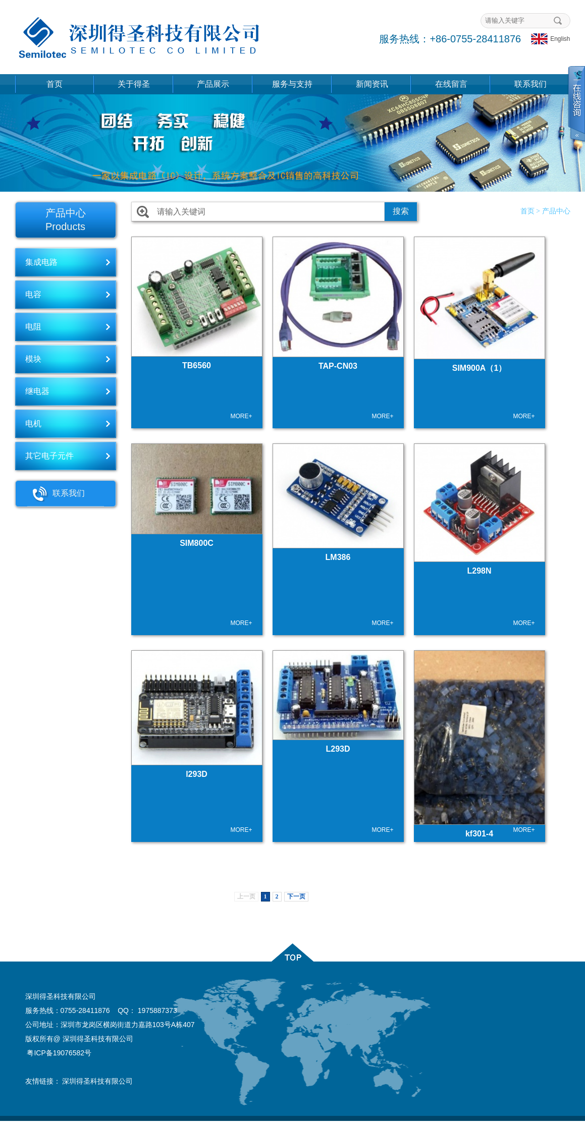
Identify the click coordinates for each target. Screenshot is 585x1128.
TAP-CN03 (337, 366)
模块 (33, 359)
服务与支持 (292, 84)
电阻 (33, 326)
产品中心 (556, 211)
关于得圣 (134, 84)
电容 (33, 294)
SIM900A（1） (479, 368)
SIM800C (197, 543)
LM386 (338, 557)
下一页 (296, 896)
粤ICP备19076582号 (59, 1053)
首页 (54, 84)
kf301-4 (479, 833)
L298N (479, 571)
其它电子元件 (49, 456)
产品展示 (213, 84)
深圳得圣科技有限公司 (97, 1081)
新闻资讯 (372, 84)
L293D (338, 749)
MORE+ (241, 416)
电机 (33, 423)
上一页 (246, 896)
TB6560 (196, 365)
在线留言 (451, 84)
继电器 (37, 391)
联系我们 (530, 84)
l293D (196, 774)
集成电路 (41, 262)
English (550, 38)
